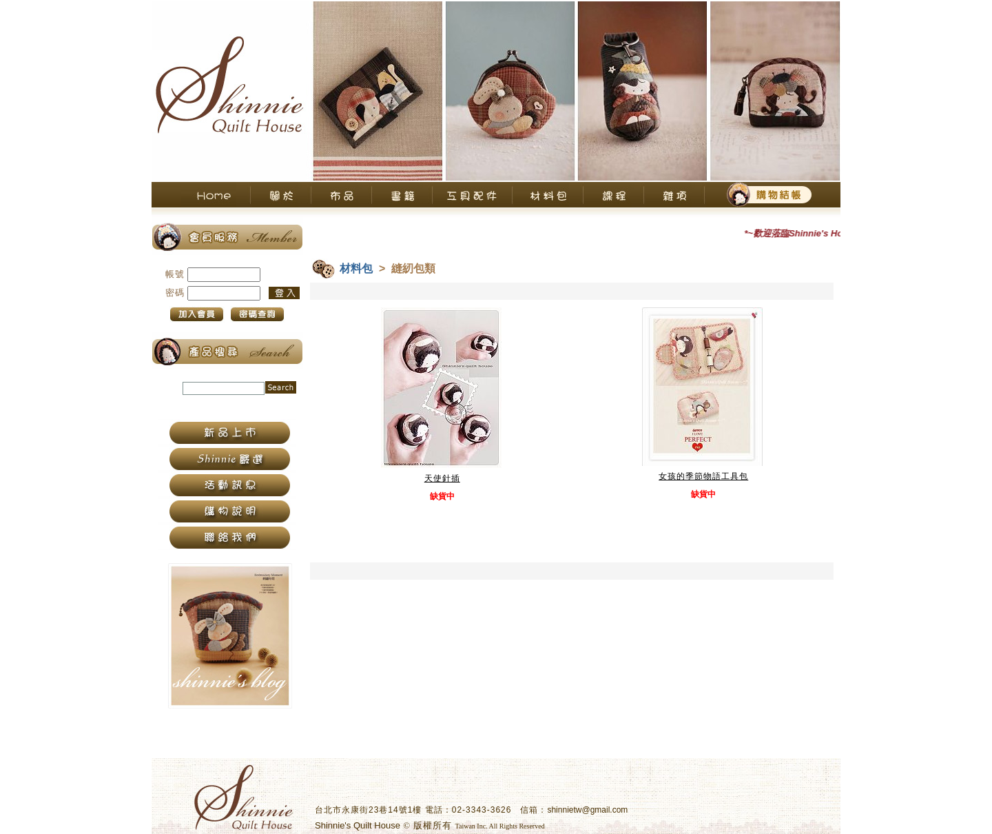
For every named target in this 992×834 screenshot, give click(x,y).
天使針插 (442, 478)
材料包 (356, 268)
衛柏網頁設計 (573, 826)
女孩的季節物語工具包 (703, 476)
